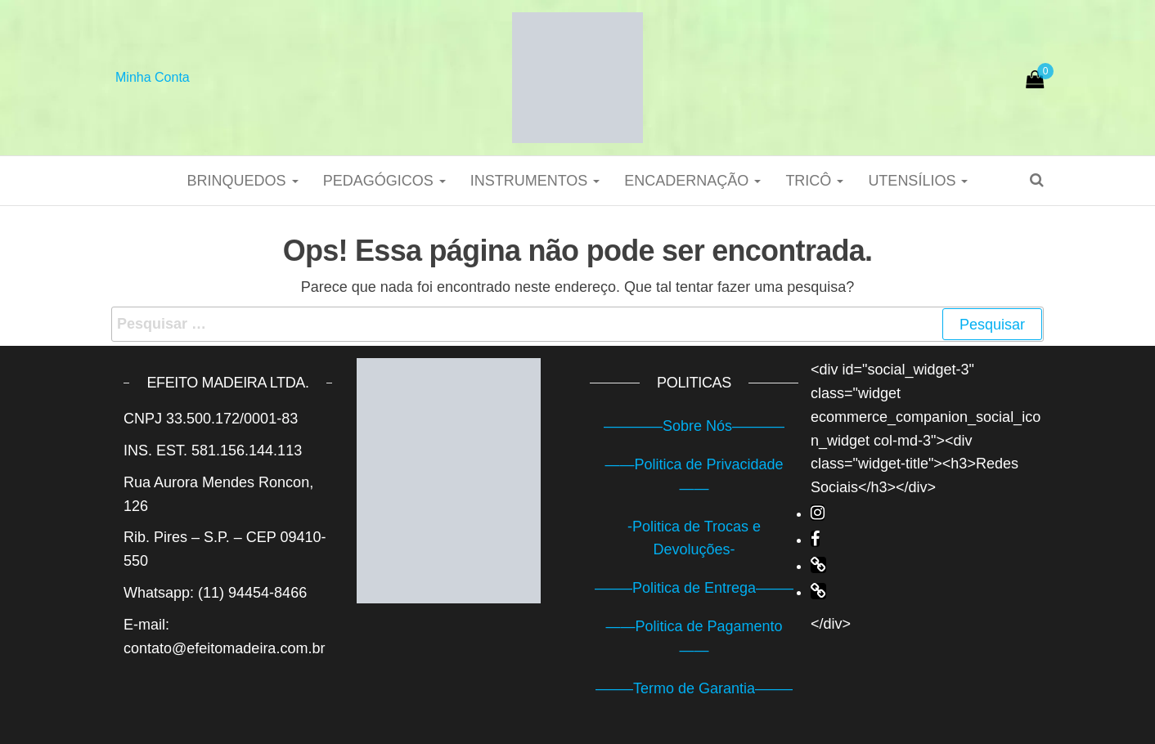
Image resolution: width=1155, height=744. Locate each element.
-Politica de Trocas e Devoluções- (694, 538)
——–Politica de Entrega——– (694, 588)
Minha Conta (152, 77)
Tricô (814, 181)
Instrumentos (535, 181)
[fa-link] (818, 565)
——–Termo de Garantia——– (694, 688)
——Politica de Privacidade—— (693, 476)
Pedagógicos (384, 181)
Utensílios (918, 181)
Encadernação (692, 181)
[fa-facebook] (815, 539)
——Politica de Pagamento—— (693, 638)
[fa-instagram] (818, 513)
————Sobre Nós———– (694, 426)
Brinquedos (243, 181)
